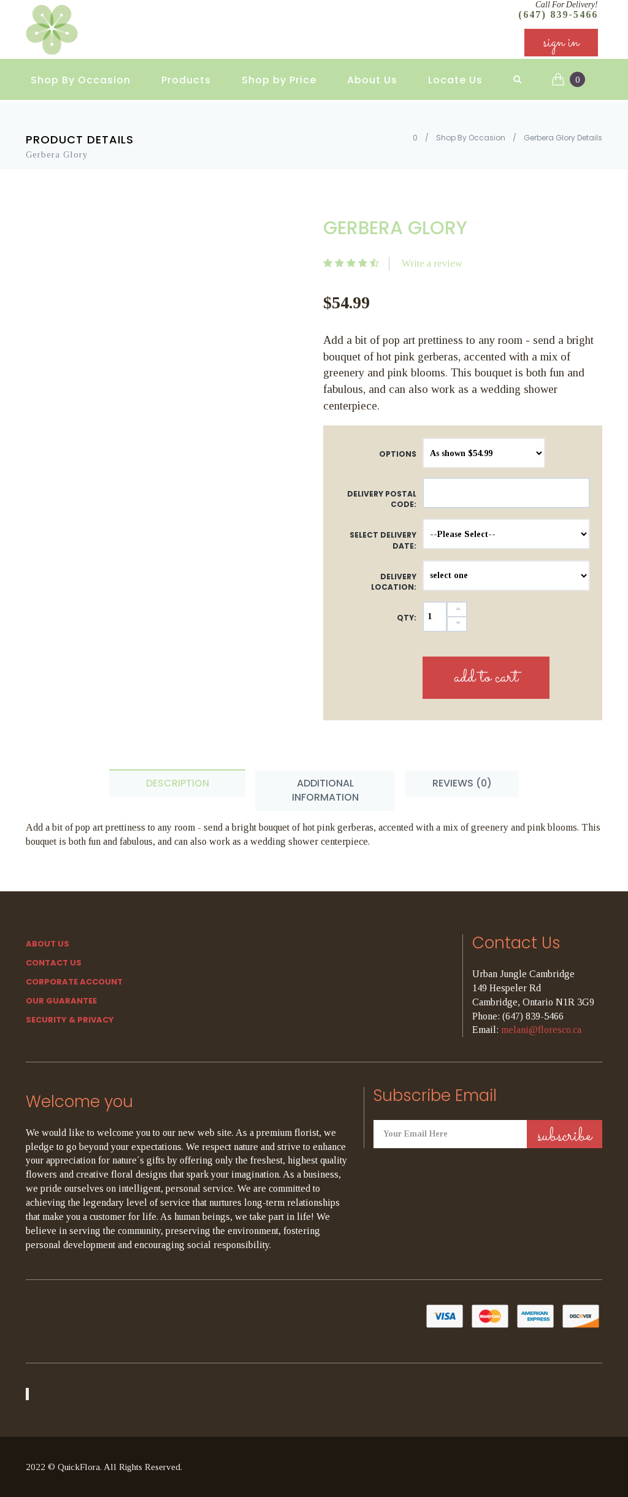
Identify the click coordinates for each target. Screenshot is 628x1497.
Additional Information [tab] (325, 790)
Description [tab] (177, 783)
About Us (372, 80)
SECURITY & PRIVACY (70, 1020)
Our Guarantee (61, 1001)
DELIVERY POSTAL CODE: (381, 499)
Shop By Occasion (81, 80)
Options (397, 454)
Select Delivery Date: (383, 540)
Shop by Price (279, 80)
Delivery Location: (393, 581)
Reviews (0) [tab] (462, 783)
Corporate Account (74, 982)
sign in (561, 42)
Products (186, 80)
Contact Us (54, 963)
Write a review (432, 263)
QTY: (406, 617)
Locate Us (455, 80)
